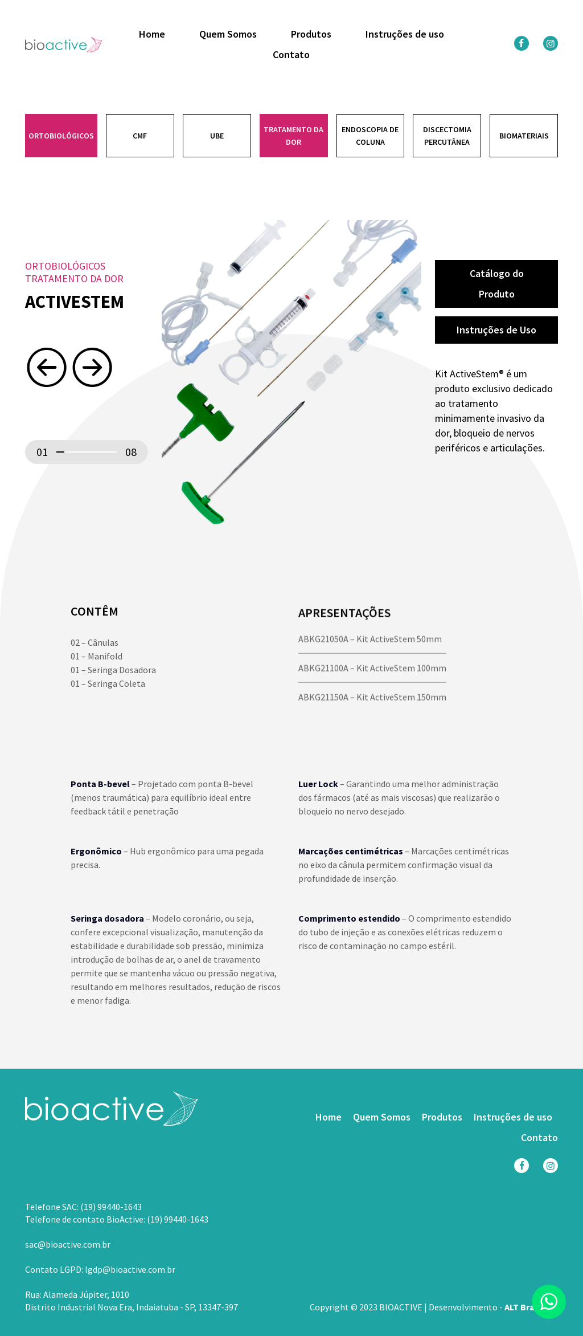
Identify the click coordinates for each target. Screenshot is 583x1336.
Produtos (311, 34)
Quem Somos (228, 34)
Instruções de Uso (496, 330)
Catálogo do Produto (497, 283)
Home (152, 34)
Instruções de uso (405, 34)
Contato (291, 55)
